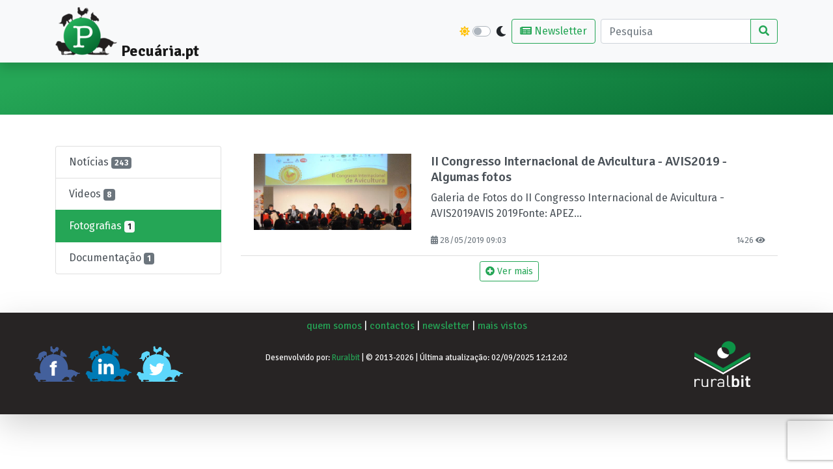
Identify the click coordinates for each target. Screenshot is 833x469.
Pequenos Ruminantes (487, 88)
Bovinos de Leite (268, 88)
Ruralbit (346, 357)
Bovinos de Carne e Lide (166, 88)
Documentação (111, 257)
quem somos (334, 325)
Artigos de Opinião (731, 88)
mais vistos (502, 325)
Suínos (332, 80)
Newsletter (553, 31)
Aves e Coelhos (392, 88)
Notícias (100, 162)
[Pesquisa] (676, 31)
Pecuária (81, 80)
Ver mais (509, 271)
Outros (617, 80)
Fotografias (102, 226)
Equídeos (569, 80)
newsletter (446, 325)
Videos (92, 194)
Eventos (661, 80)
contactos (392, 325)
